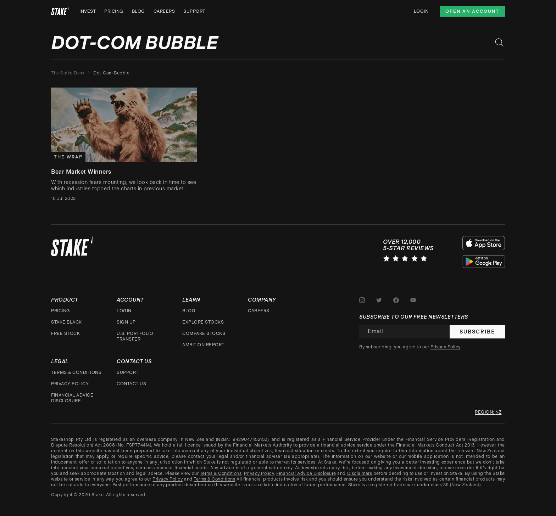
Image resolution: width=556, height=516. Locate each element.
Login (421, 11)
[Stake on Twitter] (379, 300)
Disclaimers (359, 473)
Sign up (126, 322)
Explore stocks (203, 322)
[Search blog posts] (499, 42)
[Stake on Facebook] (396, 300)
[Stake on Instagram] (362, 300)
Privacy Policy (70, 383)
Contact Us (131, 383)
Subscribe (477, 331)
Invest (87, 11)
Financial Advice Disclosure (72, 398)
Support (194, 11)
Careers (164, 11)
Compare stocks (203, 333)
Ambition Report (203, 344)
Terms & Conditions (76, 372)
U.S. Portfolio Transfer (135, 336)
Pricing (113, 11)
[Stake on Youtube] (413, 300)
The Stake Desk (67, 73)
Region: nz (488, 412)
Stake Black (66, 322)
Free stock (65, 333)
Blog (138, 11)
